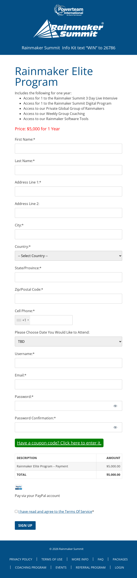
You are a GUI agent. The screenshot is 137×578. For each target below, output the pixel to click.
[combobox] (22, 320)
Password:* (24, 396)
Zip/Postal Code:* (29, 289)
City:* (19, 225)
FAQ (101, 559)
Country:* (23, 246)
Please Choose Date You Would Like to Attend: (52, 332)
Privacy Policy (20, 559)
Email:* (20, 375)
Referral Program (91, 567)
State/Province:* (28, 268)
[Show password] (115, 406)
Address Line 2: (27, 203)
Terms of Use (51, 559)
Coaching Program (30, 567)
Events (61, 567)
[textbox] (44, 320)
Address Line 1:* (28, 182)
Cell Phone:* (25, 311)
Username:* (25, 353)
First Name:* (25, 139)
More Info (80, 559)
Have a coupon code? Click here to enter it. (59, 443)
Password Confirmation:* (35, 418)
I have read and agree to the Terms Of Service (55, 511)
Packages (120, 559)
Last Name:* (25, 160)
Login (119, 567)
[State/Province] (68, 277)
